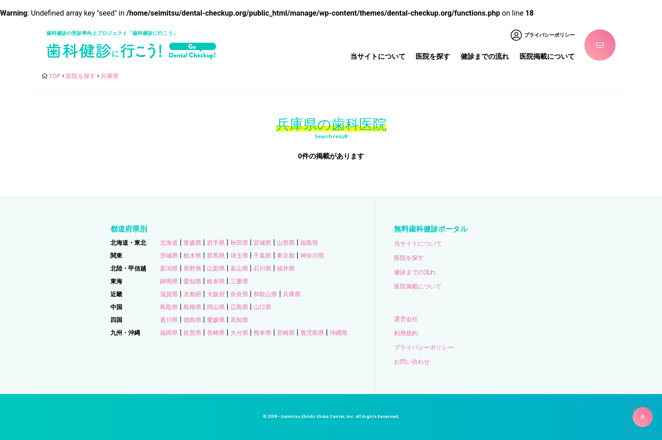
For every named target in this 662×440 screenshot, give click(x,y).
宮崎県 (286, 332)
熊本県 (262, 332)
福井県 (286, 268)
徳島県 (192, 319)
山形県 (286, 242)
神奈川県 (312, 255)
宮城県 (262, 242)
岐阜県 (216, 281)
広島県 (239, 307)
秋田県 (239, 242)
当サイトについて (377, 56)
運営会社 (406, 319)
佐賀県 (192, 332)
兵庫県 (292, 294)
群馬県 (216, 255)
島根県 (192, 307)
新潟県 (169, 268)
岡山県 (216, 307)
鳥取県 (169, 307)
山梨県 (216, 268)
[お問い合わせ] (600, 45)
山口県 (262, 307)
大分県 (239, 332)
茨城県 (169, 255)
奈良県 (239, 294)
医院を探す (433, 56)
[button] (643, 417)
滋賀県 (169, 294)
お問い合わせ (412, 361)
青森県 (192, 242)
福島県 (309, 242)
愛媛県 (216, 319)
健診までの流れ (485, 56)
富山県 (239, 268)
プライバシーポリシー (424, 347)
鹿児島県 (312, 332)
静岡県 (169, 281)
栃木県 (192, 255)
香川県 (169, 319)
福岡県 (169, 332)
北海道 (169, 242)
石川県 (262, 268)
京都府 (192, 294)
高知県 (239, 319)
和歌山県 (265, 294)
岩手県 (216, 242)
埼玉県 (239, 255)
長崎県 (216, 332)
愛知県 (192, 281)
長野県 (192, 268)
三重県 (239, 281)
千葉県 (262, 255)
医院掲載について (547, 56)
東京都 (286, 255)
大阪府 (216, 294)
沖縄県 (339, 332)
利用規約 (406, 333)
